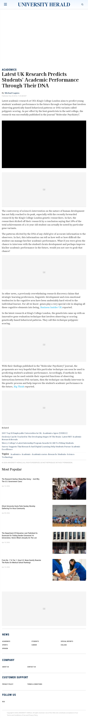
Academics (9, 69)
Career (34, 645)
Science (70, 454)
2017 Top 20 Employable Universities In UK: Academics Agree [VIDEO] (34, 433)
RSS (3, 702)
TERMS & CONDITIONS (34, 684)
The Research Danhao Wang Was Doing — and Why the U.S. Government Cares (20, 480)
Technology (7, 457)
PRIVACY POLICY (7, 684)
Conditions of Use (20, 715)
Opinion (5, 648)
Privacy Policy (33, 715)
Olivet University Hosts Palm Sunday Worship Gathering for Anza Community (18, 507)
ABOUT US (5, 667)
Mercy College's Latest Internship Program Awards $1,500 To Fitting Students (38, 443)
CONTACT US (31, 667)
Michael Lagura (12, 93)
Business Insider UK (51, 307)
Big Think (19, 386)
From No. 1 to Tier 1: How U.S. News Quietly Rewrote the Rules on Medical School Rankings (21, 561)
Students (62, 454)
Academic (26, 454)
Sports (5, 645)
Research (52, 454)
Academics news (39, 454)
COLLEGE (64, 645)
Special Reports (67, 641)
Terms (9, 715)
